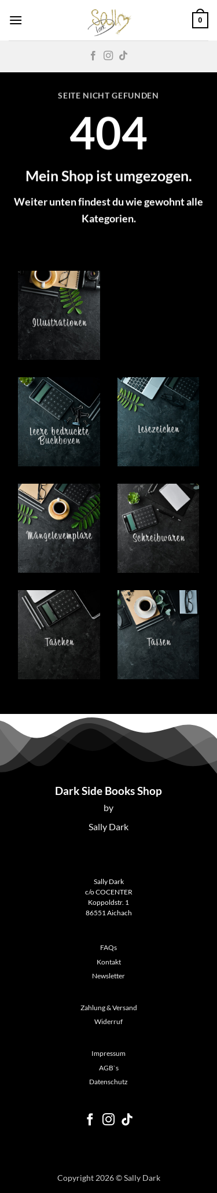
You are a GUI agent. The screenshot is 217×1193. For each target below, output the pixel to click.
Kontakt (109, 962)
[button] (16, 20)
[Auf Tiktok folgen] (123, 56)
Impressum (108, 1053)
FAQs (108, 947)
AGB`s (109, 1067)
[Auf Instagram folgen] (108, 56)
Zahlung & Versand (108, 1007)
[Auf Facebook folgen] (93, 56)
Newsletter (108, 975)
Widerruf (108, 1021)
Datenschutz (108, 1081)
